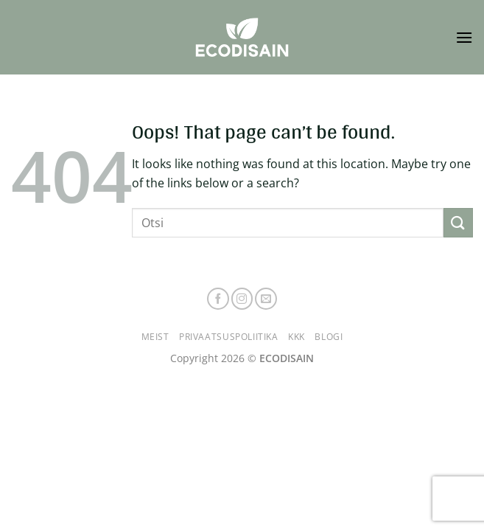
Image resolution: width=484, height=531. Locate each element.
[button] (464, 37)
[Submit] (458, 222)
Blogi (329, 336)
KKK (296, 336)
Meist (155, 336)
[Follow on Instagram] (242, 299)
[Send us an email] (266, 299)
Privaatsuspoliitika (228, 336)
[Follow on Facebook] (218, 299)
